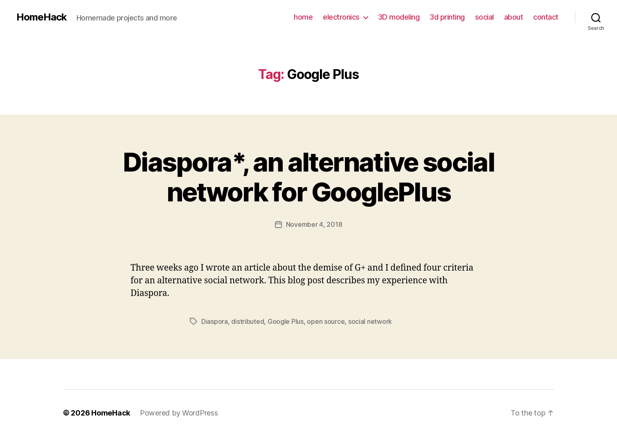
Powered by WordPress (179, 413)
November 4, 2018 (314, 224)
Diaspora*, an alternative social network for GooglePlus (308, 177)
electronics (341, 17)
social (484, 17)
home (303, 17)
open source (326, 321)
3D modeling (399, 17)
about (513, 17)
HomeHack (41, 17)
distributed (247, 321)
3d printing (447, 17)
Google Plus (286, 321)
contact (545, 17)
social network (370, 321)
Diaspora (214, 321)
